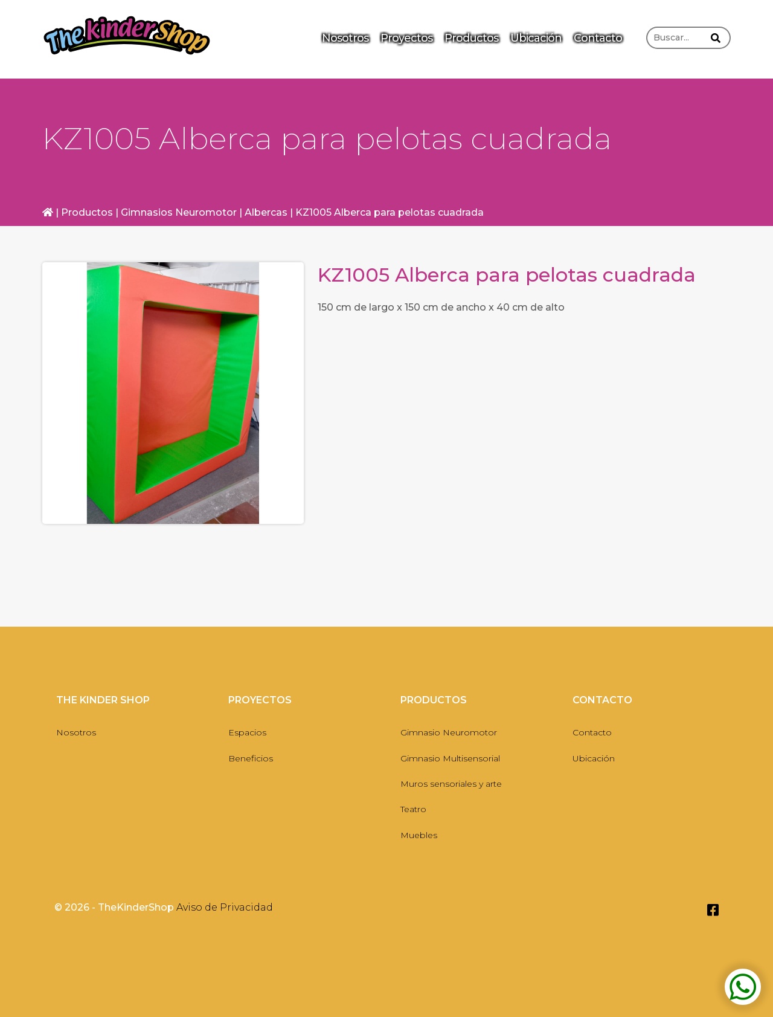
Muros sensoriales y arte (451, 783)
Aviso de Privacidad (224, 907)
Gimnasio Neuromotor (448, 732)
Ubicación (536, 38)
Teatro (413, 809)
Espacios (247, 732)
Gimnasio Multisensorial (450, 758)
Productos (471, 38)
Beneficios (250, 758)
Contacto (598, 38)
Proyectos (406, 38)
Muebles (418, 835)
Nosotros (345, 38)
